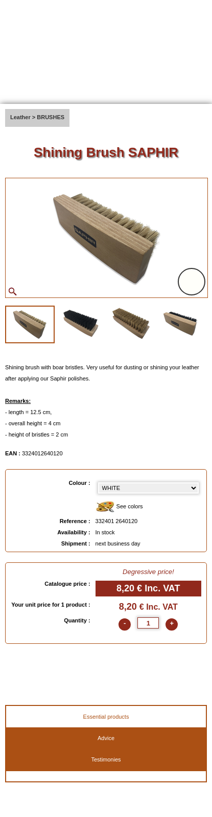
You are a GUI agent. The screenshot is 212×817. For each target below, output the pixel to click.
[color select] (148, 488)
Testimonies (106, 759)
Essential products (106, 717)
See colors (119, 507)
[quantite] (148, 623)
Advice (106, 738)
